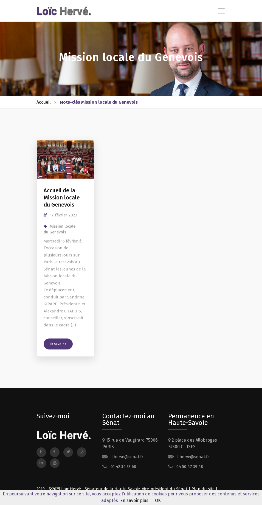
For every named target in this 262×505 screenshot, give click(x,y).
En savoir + (58, 344)
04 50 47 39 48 (189, 466)
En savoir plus (134, 500)
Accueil (43, 102)
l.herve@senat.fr (126, 456)
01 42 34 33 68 (122, 466)
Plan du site (203, 488)
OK (158, 500)
